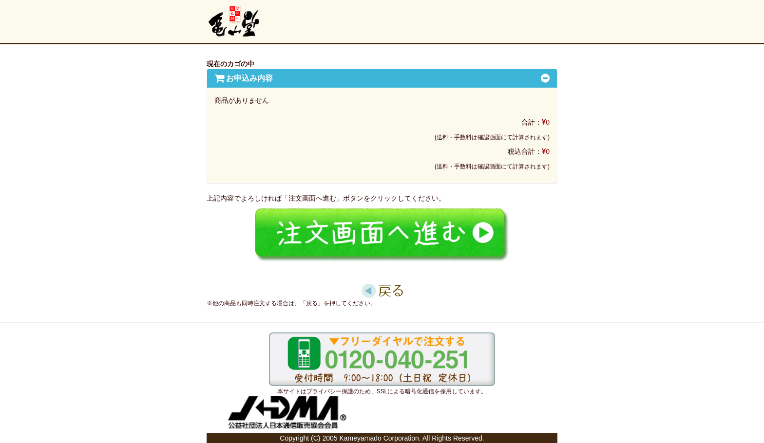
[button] (243, 78)
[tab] (382, 78)
